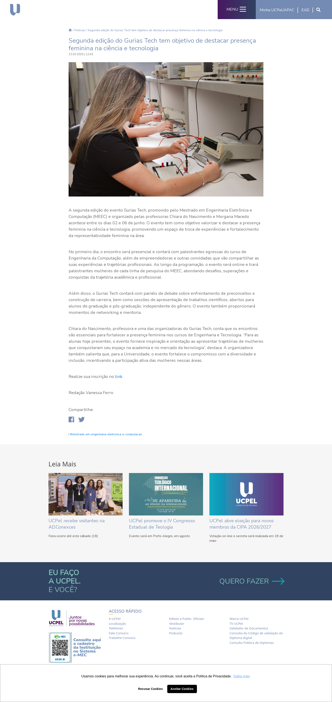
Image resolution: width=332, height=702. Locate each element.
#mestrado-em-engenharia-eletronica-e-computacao (106, 434)
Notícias (79, 30)
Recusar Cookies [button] (150, 689)
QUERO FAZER (251, 581)
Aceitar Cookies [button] (182, 689)
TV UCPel (236, 623)
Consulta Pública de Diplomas (252, 642)
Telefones (116, 628)
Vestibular (176, 623)
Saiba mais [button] (241, 676)
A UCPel (114, 618)
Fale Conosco (119, 633)
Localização (117, 623)
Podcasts (176, 633)
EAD (305, 10)
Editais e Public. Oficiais (186, 618)
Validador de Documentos (249, 628)
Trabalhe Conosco (122, 638)
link (118, 376)
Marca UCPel (239, 618)
